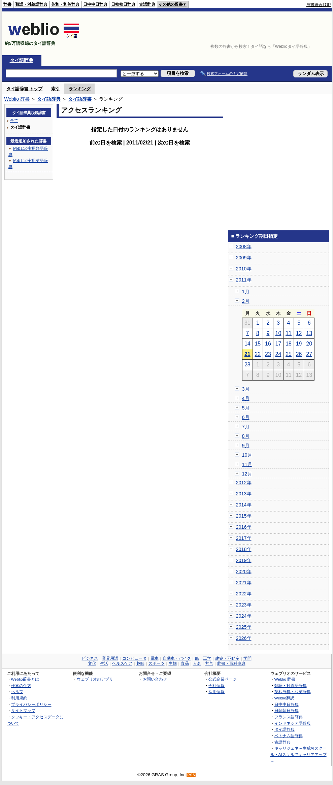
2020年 (244, 571)
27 (309, 354)
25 (289, 354)
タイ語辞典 (21, 60)
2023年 (244, 605)
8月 (245, 436)
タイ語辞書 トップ (24, 88)
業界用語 (110, 658)
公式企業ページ (222, 679)
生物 (173, 663)
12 (299, 333)
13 (309, 333)
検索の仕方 (21, 685)
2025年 (244, 627)
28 (247, 364)
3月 (245, 389)
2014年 (244, 505)
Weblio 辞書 (17, 99)
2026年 (244, 638)
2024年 (244, 616)
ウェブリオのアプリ (95, 679)
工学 (207, 658)
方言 (209, 663)
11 (289, 333)
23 (268, 354)
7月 (245, 426)
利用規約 (19, 698)
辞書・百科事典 (231, 663)
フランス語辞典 (288, 717)
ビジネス (90, 658)
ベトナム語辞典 (288, 735)
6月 (245, 417)
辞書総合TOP (318, 4)
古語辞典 (147, 4)
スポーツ (156, 663)
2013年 (244, 493)
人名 (197, 663)
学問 (247, 658)
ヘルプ (17, 691)
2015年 (244, 516)
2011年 (244, 280)
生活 (104, 663)
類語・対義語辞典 (31, 4)
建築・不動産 (227, 658)
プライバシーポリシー (31, 704)
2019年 (244, 560)
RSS (191, 775)
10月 (247, 455)
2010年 (244, 268)
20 (309, 344)
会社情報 (216, 685)
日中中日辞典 (95, 4)
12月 (247, 474)
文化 (92, 663)
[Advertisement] (310, 33)
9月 (245, 445)
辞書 (7, 4)
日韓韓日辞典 (123, 4)
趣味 (140, 663)
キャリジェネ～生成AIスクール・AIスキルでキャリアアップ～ (298, 754)
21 (247, 354)
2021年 (244, 582)
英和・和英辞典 (65, 4)
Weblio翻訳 (284, 698)
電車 (155, 658)
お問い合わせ (155, 679)
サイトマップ (23, 710)
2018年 (244, 549)
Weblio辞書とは (25, 679)
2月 (245, 301)
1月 (245, 291)
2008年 (244, 246)
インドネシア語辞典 (292, 723)
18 (289, 344)
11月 (247, 464)
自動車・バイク (177, 658)
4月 (245, 398)
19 (299, 344)
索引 (55, 88)
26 (299, 354)
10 (278, 333)
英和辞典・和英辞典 (292, 691)
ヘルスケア (122, 663)
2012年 (244, 482)
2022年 (244, 593)
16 (268, 344)
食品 (185, 663)
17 (278, 344)
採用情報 (216, 691)
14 (247, 344)
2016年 (244, 527)
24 (278, 354)
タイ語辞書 (80, 99)
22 (258, 354)
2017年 (244, 538)
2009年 (244, 257)
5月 (245, 408)
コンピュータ (134, 658)
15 (258, 344)
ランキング (80, 88)
